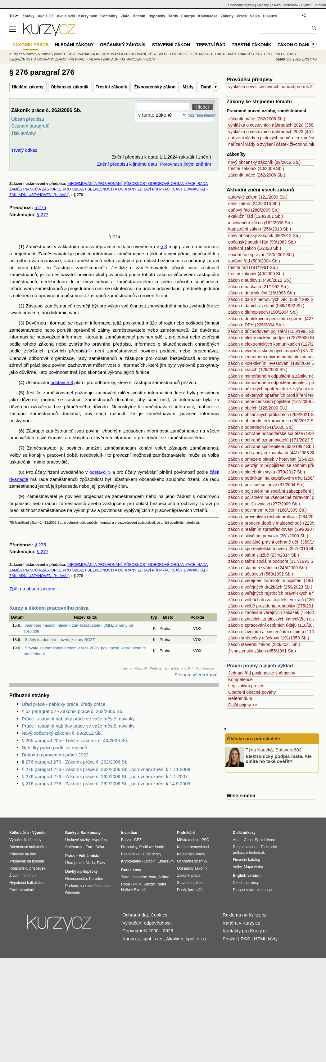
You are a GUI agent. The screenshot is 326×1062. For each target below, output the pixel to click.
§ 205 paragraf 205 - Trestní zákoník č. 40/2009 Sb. (75, 740)
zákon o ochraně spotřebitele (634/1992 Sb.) (271, 446)
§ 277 (42, 214)
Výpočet (39, 833)
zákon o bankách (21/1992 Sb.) (258, 286)
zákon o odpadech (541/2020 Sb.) (261, 427)
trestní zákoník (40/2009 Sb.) (256, 168)
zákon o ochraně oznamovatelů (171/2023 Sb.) (273, 439)
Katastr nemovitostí (193, 847)
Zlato (125, 16)
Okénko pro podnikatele (253, 738)
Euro (89, 847)
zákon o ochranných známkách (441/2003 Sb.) (273, 452)
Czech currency (246, 883)
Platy (101, 863)
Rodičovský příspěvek (27, 868)
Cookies (159, 914)
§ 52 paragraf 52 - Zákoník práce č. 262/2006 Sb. (73, 711)
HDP (146, 854)
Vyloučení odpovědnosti (147, 922)
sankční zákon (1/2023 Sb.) (254, 248)
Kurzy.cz (15, 54)
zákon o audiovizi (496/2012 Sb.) (260, 280)
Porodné (96, 878)
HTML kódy (266, 938)
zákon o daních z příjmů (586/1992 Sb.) (266, 305)
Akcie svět (66, 16)
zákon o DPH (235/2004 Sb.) (256, 324)
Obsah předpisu (27, 119)
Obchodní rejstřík (241, 5)
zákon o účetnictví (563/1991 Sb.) (260, 573)
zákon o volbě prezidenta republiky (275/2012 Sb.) (276, 605)
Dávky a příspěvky (81, 871)
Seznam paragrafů (30, 125)
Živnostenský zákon (154, 86)
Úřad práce (74, 863)
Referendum (240, 698)
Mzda (90, 863)
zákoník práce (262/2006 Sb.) (256, 118)
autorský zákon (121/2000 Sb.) (258, 197)
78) (89, 350)
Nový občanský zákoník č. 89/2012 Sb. (62, 733)
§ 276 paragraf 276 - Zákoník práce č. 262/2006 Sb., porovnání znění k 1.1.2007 (105, 776)
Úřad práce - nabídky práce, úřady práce (63, 704)
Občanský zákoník (69, 86)
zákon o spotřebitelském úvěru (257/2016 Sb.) (272, 548)
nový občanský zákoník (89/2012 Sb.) (264, 162)
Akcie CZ (45, 16)
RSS (245, 938)
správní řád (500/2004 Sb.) (254, 260)
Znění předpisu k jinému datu (127, 164)
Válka (255, 16)
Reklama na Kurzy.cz (244, 914)
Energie (188, 16)
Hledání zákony (27, 86)
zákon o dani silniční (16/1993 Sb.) (261, 292)
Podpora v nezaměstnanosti (88, 886)
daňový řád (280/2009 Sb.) (254, 210)
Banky (70, 833)
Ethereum (165, 861)
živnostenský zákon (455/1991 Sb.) (262, 650)
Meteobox (290, 5)
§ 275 (40, 207)
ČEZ (138, 840)
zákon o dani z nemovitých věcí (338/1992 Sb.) (273, 299)
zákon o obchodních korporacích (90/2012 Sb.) (273, 420)
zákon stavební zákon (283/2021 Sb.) (264, 644)
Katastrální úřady (191, 854)
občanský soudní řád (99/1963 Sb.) (262, 242)
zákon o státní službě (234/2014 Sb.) (263, 555)
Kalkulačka (208, 16)
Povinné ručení (21, 890)
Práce (242, 16)
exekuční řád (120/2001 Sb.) (255, 216)
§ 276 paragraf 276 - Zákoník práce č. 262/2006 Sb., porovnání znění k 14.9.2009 (106, 783)
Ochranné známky (192, 861)
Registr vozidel (245, 847)
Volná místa (89, 856)
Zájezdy (263, 5)
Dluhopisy (129, 847)
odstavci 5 (100, 472)
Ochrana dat (135, 914)
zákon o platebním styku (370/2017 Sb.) (266, 471)
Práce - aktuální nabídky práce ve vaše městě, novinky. (79, 718)
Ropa (125, 884)
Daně (206, 86)
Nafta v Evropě (133, 890)
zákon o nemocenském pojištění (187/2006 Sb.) (274, 401)
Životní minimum (23, 875)
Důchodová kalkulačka (28, 847)
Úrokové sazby (77, 840)
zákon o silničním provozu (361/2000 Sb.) (268, 535)
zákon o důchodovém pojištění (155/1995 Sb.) (272, 331)
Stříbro (163, 877)
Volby (237, 867)
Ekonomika (130, 854)
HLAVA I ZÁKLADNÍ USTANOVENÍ (116, 59)
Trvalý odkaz (24, 150)
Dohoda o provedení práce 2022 (55, 754)
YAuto (276, 5)
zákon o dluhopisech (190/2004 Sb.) (263, 312)
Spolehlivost (265, 840)
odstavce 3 (62, 382)
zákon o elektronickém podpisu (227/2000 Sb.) (273, 337)
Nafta (161, 884)
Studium (320, 5)
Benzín (149, 884)
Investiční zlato (143, 877)
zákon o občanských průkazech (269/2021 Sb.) (273, 414)
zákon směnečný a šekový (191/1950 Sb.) (268, 637)
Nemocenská (76, 878)
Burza (126, 840)
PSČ (205, 840)
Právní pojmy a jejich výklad (260, 665)
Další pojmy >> (242, 704)
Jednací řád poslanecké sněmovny (261, 672)
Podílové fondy (151, 847)
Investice (129, 833)
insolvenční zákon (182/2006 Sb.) (260, 222)
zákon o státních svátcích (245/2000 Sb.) (267, 567)
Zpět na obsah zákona (32, 588)
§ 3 (164, 246)
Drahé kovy (131, 870)
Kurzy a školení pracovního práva (48, 608)
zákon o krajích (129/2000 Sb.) (258, 369)
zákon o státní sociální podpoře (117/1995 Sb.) (273, 561)
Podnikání (186, 833)
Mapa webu (253, 867)
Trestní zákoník (111, 86)
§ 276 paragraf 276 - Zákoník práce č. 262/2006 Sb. (75, 761)
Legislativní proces (246, 685)
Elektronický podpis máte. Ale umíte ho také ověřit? (279, 758)
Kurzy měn (87, 16)
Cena (248, 840)
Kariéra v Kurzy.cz (241, 922)
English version (246, 875)
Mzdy (188, 86)
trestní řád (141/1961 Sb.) (253, 267)
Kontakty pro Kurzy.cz (245, 930)
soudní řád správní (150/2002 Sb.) (261, 254)
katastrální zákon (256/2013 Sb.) (259, 228)
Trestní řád (210, 44)
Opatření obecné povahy (252, 692)
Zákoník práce (52, 54)
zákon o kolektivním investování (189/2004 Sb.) (273, 363)
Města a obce (188, 840)
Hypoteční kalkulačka (26, 883)
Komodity (108, 16)
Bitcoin (139, 16)
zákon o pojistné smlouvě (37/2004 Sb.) (266, 484)
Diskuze (270, 16)
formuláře (196, 890)
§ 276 (150, 59)
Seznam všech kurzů (196, 674)
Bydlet (306, 5)
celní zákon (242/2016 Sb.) (254, 203)
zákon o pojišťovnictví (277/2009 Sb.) (264, 503)
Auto (237, 840)
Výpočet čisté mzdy (25, 840)
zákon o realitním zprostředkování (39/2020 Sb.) (274, 529)
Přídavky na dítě (22, 854)
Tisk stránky (23, 133)
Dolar (99, 847)
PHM (137, 884)
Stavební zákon (171, 44)
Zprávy (28, 16)
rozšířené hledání (202, 115)
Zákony (226, 16)
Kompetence (240, 679)
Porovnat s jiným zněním (185, 164)
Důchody (72, 893)
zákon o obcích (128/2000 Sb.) (258, 408)
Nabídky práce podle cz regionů (54, 747)
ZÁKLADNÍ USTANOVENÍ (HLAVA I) (39, 195)
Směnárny (73, 847)
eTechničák (255, 852)
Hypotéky (156, 16)
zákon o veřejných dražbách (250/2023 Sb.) (270, 587)
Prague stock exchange (252, 890)
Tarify (173, 16)
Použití (230, 938)
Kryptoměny (131, 861)
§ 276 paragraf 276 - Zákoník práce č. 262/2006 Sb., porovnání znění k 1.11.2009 (106, 769)
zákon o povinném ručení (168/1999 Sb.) (267, 510)
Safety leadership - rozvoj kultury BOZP (60, 639)
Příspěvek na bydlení (26, 861)
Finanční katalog (246, 860)
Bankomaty (90, 833)
